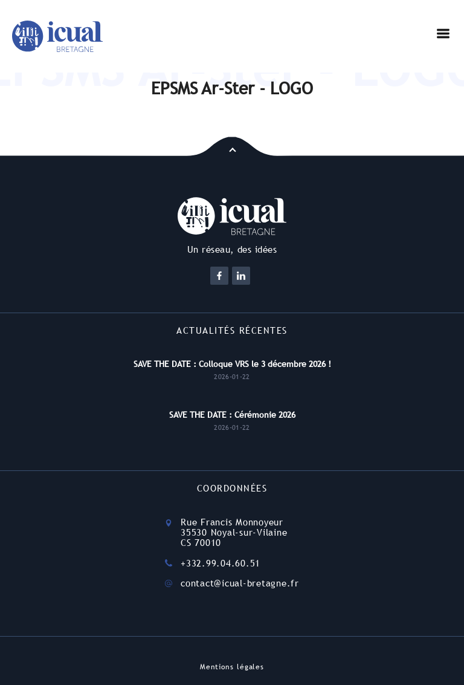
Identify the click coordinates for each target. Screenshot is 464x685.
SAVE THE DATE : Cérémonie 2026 (232, 415)
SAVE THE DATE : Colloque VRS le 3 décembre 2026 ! (232, 364)
